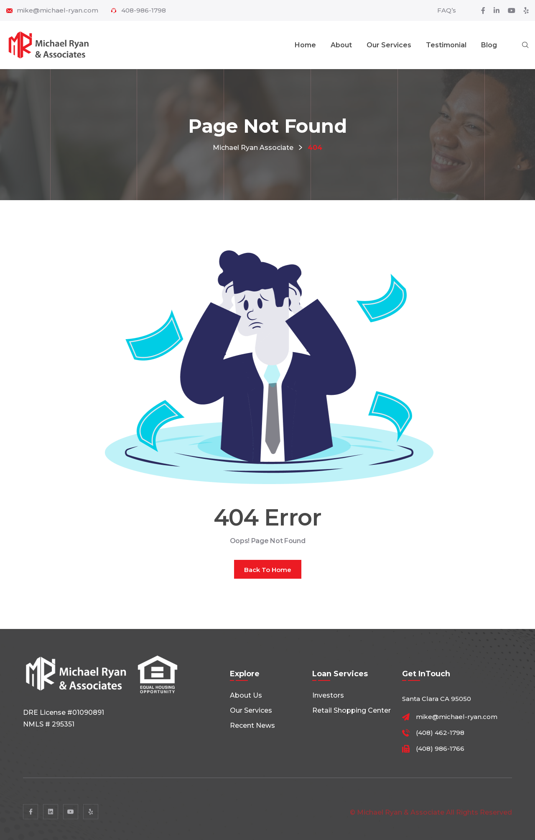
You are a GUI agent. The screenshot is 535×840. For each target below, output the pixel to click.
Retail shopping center (351, 710)
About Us (246, 695)
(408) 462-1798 (440, 733)
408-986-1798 (143, 10)
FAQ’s (446, 10)
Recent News (252, 725)
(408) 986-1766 (440, 748)
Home (305, 45)
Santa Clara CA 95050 (436, 699)
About (341, 45)
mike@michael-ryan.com (57, 10)
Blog (489, 45)
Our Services (389, 45)
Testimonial (446, 45)
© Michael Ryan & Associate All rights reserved (431, 815)
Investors (328, 695)
